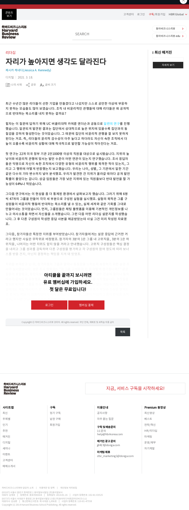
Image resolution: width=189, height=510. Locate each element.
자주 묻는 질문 (105, 419)
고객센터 (128, 14)
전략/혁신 (150, 425)
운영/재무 (150, 442)
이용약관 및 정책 (46, 488)
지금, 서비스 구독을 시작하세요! (135, 388)
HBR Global (176, 14)
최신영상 (149, 413)
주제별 (6, 419)
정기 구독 (55, 413)
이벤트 (6, 454)
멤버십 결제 (86, 305)
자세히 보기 (168, 65)
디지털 (6, 442)
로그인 (141, 14)
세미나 (6, 448)
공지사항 (102, 413)
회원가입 (55, 425)
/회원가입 (157, 14)
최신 (5, 413)
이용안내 (102, 407)
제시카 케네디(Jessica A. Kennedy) (28, 70)
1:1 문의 (101, 431)
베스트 (148, 419)
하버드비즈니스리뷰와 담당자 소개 (17, 488)
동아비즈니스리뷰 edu (168, 36)
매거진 (6, 436)
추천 (5, 430)
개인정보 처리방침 (68, 488)
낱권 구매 (55, 419)
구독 (52, 407)
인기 (5, 425)
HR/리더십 (150, 430)
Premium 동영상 (155, 407)
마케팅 (148, 436)
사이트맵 (8, 407)
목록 (122, 332)
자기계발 (149, 448)
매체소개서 (9, 466)
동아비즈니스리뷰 (165, 28)
